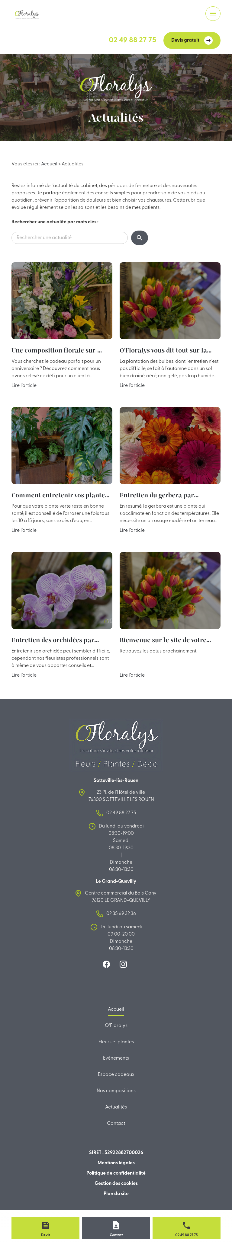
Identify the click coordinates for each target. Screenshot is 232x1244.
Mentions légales (116, 1163)
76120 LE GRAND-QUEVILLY (121, 896)
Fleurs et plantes (116, 1042)
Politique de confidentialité (116, 1173)
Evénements (116, 1058)
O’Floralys (116, 1025)
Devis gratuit (192, 40)
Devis (45, 1235)
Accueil (49, 164)
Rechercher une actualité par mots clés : (54, 222)
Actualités (116, 1107)
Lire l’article (24, 385)
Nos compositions (116, 1091)
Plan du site (116, 1193)
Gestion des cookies (116, 1183)
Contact (116, 1123)
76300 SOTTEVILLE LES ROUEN (121, 795)
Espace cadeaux (116, 1074)
